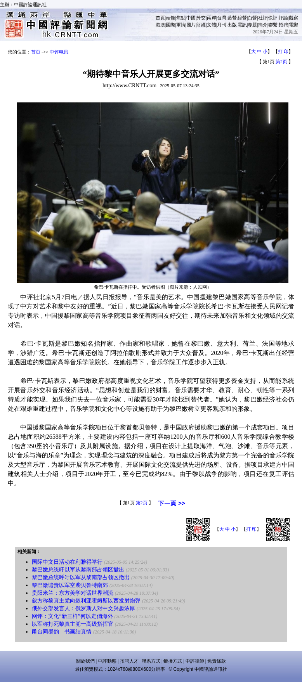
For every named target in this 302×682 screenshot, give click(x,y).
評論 (283, 18)
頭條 (170, 18)
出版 (232, 25)
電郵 (293, 25)
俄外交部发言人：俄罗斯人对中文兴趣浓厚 (83, 608)
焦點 (181, 18)
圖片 (191, 25)
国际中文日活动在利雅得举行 (67, 562)
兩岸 (211, 18)
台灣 (221, 18)
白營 (252, 18)
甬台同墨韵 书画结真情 (62, 632)
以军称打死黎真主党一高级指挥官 (72, 624)
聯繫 (273, 25)
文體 (211, 25)
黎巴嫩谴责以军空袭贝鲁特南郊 (70, 585)
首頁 (160, 18)
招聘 (283, 25)
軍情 (181, 25)
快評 (273, 18)
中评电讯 (59, 52)
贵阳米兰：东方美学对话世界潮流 (72, 593)
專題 (252, 25)
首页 (35, 52)
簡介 (262, 25)
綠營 (242, 18)
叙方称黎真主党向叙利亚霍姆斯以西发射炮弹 (86, 601)
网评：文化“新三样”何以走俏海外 (72, 616)
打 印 (283, 51)
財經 (201, 25)
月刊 (221, 25)
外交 (201, 18)
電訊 (242, 25)
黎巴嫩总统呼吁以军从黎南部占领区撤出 (81, 577)
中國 (191, 18)
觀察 (293, 18)
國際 (170, 25)
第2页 (281, 61)
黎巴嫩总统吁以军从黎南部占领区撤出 (78, 570)
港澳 (160, 25)
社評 (262, 18)
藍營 (232, 18)
